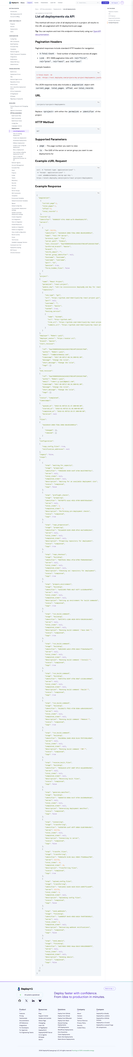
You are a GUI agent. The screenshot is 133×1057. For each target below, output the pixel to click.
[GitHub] (19, 1000)
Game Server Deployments (66, 1039)
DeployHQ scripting (15, 247)
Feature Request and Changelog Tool (19, 107)
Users (11, 31)
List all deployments (19, 131)
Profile (13, 175)
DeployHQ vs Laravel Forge (104, 1025)
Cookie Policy (81, 1028)
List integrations (16, 219)
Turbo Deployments (64, 1034)
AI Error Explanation (15, 91)
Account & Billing (15, 16)
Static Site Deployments (65, 1037)
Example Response (113, 22)
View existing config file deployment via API (19, 153)
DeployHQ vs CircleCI (103, 1023)
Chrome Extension (15, 252)
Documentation (24, 1021)
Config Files (13, 39)
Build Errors (13, 72)
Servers (12, 26)
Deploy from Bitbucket (65, 1018)
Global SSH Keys (14, 62)
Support (30, 2)
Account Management (18, 165)
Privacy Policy (81, 1023)
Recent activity (16, 234)
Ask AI (105, 2)
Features (22, 1013)
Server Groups (16, 190)
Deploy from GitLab (64, 1016)
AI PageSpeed (14, 94)
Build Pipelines (14, 44)
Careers (79, 1016)
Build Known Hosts (17, 121)
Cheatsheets (44, 2)
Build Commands (16, 118)
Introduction (13, 11)
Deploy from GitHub (64, 1013)
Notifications (13, 59)
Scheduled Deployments (19, 140)
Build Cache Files (16, 115)
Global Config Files (17, 206)
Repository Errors (15, 82)
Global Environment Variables (20, 201)
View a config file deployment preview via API (19, 158)
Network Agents (14, 51)
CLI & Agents (43, 1035)
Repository (15, 180)
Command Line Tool (15, 245)
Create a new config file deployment (19, 146)
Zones (13, 237)
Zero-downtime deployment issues (18, 87)
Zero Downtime (62, 1032)
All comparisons (101, 1027)
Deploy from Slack (63, 1021)
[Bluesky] (40, 1000)
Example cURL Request (114, 20)
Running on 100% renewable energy (83, 1050)
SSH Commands (14, 41)
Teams (13, 178)
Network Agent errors (16, 79)
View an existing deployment (17, 134)
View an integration (17, 222)
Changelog (42, 1023)
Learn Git (53, 2)
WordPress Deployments (65, 1030)
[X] (26, 1000)
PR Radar (12, 96)
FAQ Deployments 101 (16, 14)
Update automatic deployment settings (17, 213)
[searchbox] (87, 2)
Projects (12, 24)
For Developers (24, 1028)
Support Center (43, 1016)
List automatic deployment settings (19, 209)
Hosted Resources (17, 224)
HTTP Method (111, 16)
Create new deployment (19, 138)
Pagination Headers (113, 11)
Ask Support (114, 2)
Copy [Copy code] (98, 72)
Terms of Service (82, 1021)
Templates (13, 49)
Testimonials (23, 1018)
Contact (60, 2)
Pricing (21, 1016)
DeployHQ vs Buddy (102, 1013)
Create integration (17, 217)
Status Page (42, 1021)
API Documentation (16, 113)
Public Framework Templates (18, 54)
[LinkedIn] (33, 1000)
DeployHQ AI (42, 1030)
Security (14, 183)
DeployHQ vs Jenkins (102, 1016)
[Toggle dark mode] (122, 2)
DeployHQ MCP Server (45, 1032)
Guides (36, 2)
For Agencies (23, 1030)
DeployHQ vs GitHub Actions (102, 1019)
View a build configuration (19, 232)
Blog (40, 1013)
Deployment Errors (15, 74)
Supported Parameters (114, 18)
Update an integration (18, 227)
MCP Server (13, 250)
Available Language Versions (19, 242)
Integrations (13, 57)
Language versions (17, 126)
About (79, 1013)
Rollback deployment (19, 143)
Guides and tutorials (45, 1018)
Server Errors (13, 84)
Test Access (15, 240)
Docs (36, 9)
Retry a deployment (18, 150)
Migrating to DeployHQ (16, 99)
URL (109, 14)
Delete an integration (17, 229)
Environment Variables (18, 198)
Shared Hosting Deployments (62, 1024)
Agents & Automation (16, 110)
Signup (13, 203)
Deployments (14, 29)
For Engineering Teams (26, 1032)
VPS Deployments (63, 1027)
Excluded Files (14, 46)
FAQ (11, 77)
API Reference (23, 1023)
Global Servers (14, 64)
